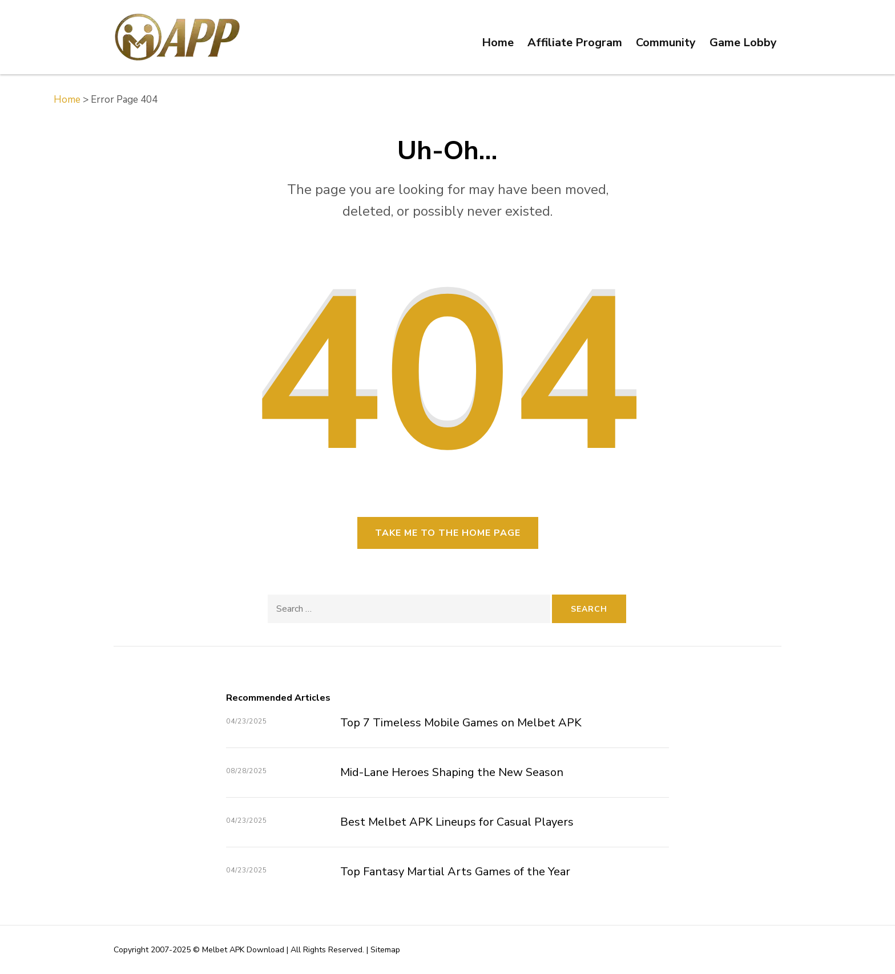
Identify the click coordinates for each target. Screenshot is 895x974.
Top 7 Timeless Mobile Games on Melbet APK (461, 722)
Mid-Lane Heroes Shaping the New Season (451, 772)
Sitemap (385, 949)
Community (666, 42)
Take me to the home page (448, 533)
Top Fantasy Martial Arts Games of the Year (455, 871)
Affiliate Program (574, 42)
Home (498, 42)
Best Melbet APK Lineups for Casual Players (457, 822)
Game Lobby (743, 42)
